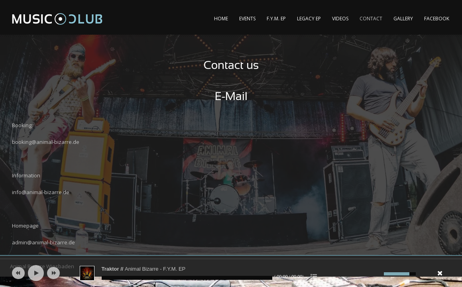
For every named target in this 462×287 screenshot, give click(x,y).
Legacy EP (309, 18)
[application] (231, 273)
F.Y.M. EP (276, 18)
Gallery (403, 18)
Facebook (436, 18)
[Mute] (377, 274)
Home (221, 18)
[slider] (187, 278)
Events (247, 18)
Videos (340, 18)
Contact (371, 18)
